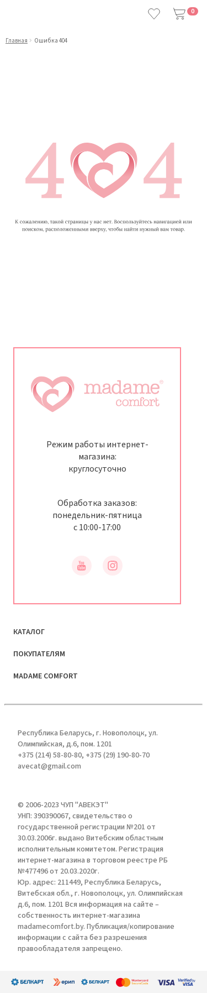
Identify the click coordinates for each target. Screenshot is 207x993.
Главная (17, 40)
